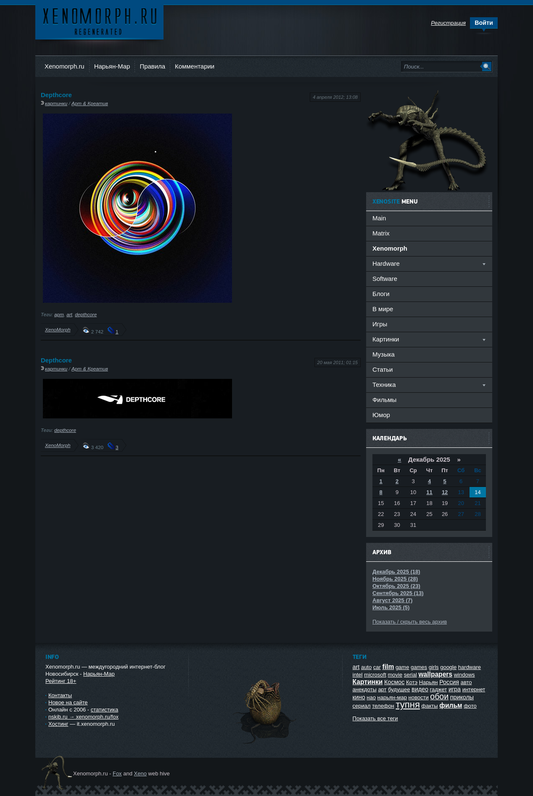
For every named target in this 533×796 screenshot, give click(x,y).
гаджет (438, 689)
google (448, 667)
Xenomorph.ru (64, 66)
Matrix (381, 233)
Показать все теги (375, 718)
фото (470, 706)
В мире (382, 308)
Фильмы (384, 399)
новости (419, 697)
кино (359, 697)
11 (429, 492)
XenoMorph (57, 329)
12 (445, 492)
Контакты (60, 695)
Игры (379, 324)
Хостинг (58, 724)
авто (466, 682)
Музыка (383, 354)
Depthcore (56, 94)
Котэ (411, 682)
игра (455, 689)
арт (59, 314)
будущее (399, 689)
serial (410, 675)
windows (464, 675)
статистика (104, 709)
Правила (152, 66)
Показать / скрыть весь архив (409, 622)
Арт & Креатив (89, 103)
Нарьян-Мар (112, 66)
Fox (117, 773)
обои (439, 696)
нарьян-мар (392, 697)
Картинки (368, 681)
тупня (408, 704)
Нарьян (428, 682)
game (402, 667)
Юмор (381, 414)
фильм (450, 705)
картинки (56, 103)
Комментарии (194, 66)
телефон (383, 706)
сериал (362, 706)
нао (371, 697)
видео (420, 689)
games (419, 667)
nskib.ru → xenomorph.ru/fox (83, 717)
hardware (469, 667)
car (377, 667)
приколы (462, 697)
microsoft (375, 675)
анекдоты (365, 689)
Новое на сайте (68, 702)
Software (384, 278)
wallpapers (435, 674)
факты (430, 706)
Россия (449, 682)
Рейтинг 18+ (60, 681)
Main (379, 218)
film (388, 666)
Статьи (382, 369)
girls (434, 667)
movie (395, 675)
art (69, 314)
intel (358, 675)
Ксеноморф (99, 21)
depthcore (86, 314)
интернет (474, 689)
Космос (394, 682)
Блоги (381, 293)
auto (366, 667)
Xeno (140, 773)
